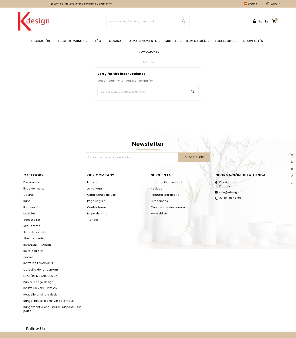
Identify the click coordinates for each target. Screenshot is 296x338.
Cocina (28, 195)
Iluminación (31, 207)
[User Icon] (260, 21)
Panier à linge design (38, 282)
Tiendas (93, 220)
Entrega (93, 182)
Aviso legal (95, 188)
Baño (27, 201)
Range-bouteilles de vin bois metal (48, 301)
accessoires (32, 220)
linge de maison (35, 188)
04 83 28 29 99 (230, 198)
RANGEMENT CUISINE (37, 245)
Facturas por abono (165, 195)
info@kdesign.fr (230, 192)
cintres (28, 257)
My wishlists (159, 213)
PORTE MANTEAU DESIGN (40, 288)
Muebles (29, 213)
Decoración (31, 182)
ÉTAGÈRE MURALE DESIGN (40, 276)
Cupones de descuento (168, 207)
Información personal (166, 182)
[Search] (183, 21)
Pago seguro (96, 201)
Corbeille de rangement (40, 269)
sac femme (31, 226)
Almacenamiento (36, 238)
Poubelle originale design (41, 294)
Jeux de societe (34, 232)
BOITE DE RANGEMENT (38, 263)
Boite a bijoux (33, 251)
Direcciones (159, 201)
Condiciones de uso (101, 195)
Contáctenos (96, 207)
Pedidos (156, 188)
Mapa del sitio (97, 213)
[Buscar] (142, 21)
